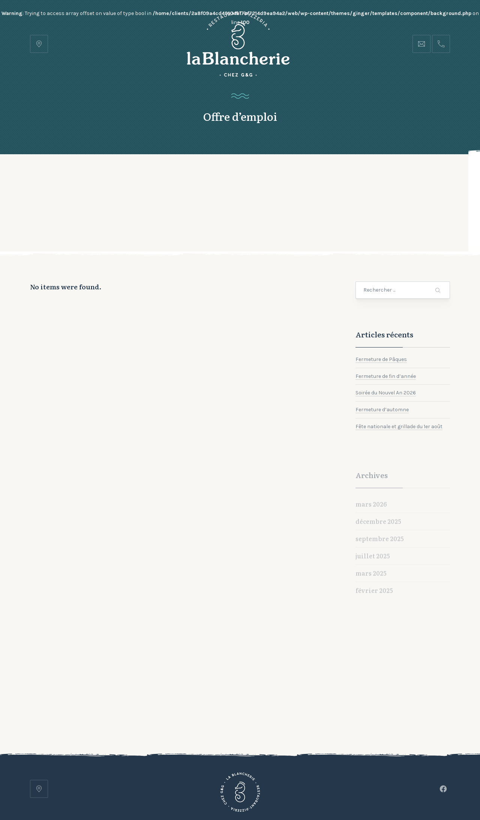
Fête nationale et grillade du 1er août (399, 379)
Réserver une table (411, 173)
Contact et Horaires (264, 173)
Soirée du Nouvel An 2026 (386, 345)
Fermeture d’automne (382, 362)
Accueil (111, 173)
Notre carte (158, 173)
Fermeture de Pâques (381, 312)
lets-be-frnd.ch (358, 793)
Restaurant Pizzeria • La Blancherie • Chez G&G (204, 793)
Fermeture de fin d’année (386, 329)
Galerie (205, 173)
